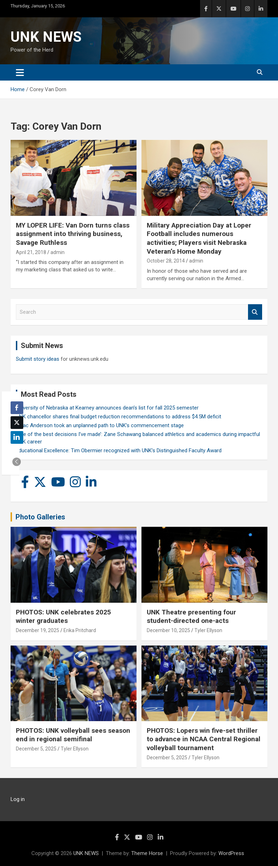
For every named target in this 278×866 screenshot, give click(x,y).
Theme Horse (147, 853)
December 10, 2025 (168, 630)
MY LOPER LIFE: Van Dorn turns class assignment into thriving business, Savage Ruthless (72, 234)
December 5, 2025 (36, 749)
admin (57, 252)
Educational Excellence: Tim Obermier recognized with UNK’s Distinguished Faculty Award (119, 450)
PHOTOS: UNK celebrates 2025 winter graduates (63, 616)
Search (255, 312)
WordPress (231, 853)
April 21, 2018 (31, 252)
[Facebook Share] (17, 407)
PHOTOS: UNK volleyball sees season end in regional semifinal (73, 734)
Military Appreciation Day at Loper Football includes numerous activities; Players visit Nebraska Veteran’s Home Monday (199, 238)
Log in (18, 799)
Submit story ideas (37, 359)
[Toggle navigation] (20, 72)
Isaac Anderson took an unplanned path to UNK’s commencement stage (100, 425)
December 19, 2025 (37, 630)
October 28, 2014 (166, 261)
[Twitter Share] (17, 422)
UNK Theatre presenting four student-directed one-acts (191, 616)
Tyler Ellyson (208, 630)
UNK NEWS (46, 37)
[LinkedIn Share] (17, 437)
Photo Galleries (40, 517)
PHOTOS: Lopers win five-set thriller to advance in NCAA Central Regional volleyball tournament (203, 739)
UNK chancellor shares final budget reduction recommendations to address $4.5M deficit (118, 416)
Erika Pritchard (80, 630)
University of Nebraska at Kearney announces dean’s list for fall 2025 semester (107, 408)
